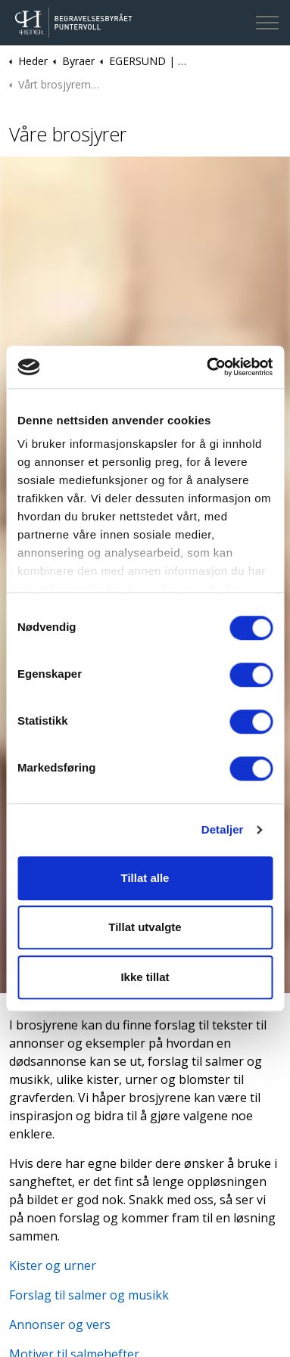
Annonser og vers (60, 1324)
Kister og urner (52, 1265)
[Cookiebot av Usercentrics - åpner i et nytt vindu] (207, 367)
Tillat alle (145, 877)
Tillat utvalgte (144, 927)
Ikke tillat (144, 976)
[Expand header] (267, 22)
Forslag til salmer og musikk (89, 1295)
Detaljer (222, 829)
